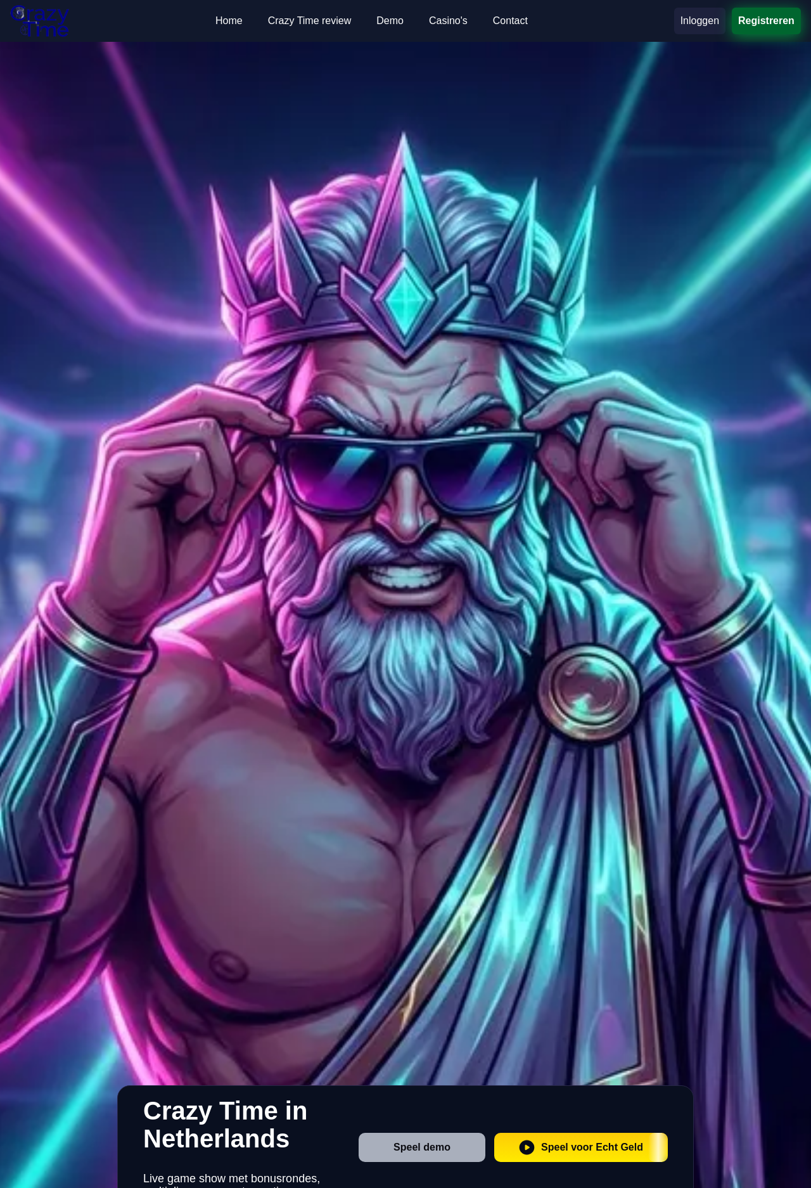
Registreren (766, 20)
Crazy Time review (310, 20)
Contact (510, 20)
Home (229, 20)
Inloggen (699, 20)
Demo (390, 20)
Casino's (448, 20)
